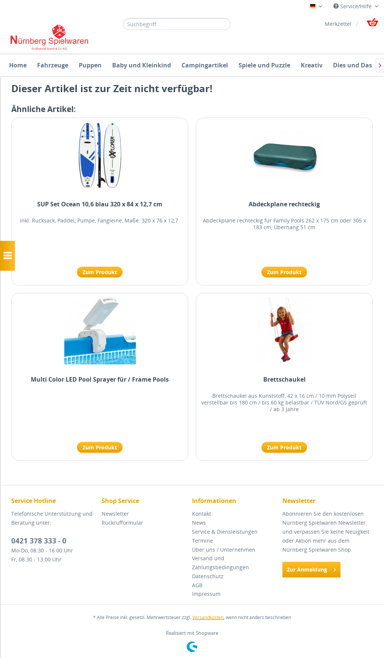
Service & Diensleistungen (225, 531)
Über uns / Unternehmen (223, 549)
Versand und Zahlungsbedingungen (220, 563)
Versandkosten (208, 617)
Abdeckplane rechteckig (284, 204)
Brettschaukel (284, 379)
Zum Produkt (99, 272)
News (199, 522)
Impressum (206, 593)
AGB (197, 585)
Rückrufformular (122, 522)
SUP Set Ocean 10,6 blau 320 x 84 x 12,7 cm (99, 204)
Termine (202, 540)
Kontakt (201, 513)
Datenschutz (208, 576)
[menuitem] (177, 23)
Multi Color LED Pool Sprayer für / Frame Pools (100, 379)
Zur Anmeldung (311, 568)
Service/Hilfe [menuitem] (353, 6)
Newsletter (115, 513)
